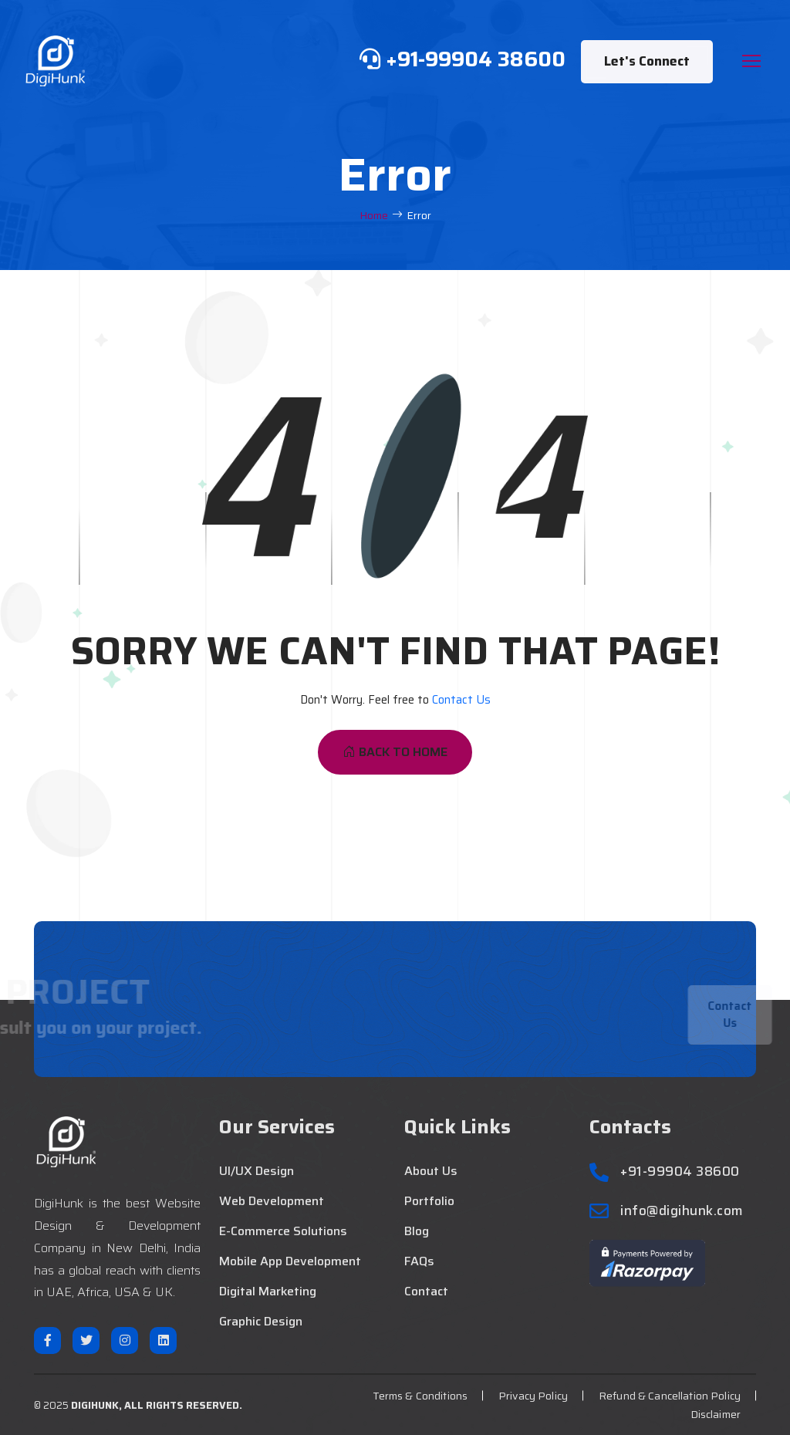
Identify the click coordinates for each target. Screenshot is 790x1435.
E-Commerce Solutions (283, 1231)
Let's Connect (647, 61)
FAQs (419, 1261)
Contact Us (461, 699)
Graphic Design (260, 1321)
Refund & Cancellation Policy (670, 1395)
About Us (430, 1171)
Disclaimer (715, 1414)
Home (374, 216)
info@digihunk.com (682, 1211)
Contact (426, 1291)
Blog (416, 1231)
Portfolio (429, 1201)
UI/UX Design (256, 1171)
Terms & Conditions (420, 1395)
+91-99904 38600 (680, 1171)
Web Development (271, 1201)
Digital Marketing (267, 1291)
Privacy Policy (533, 1395)
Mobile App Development (290, 1261)
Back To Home (395, 751)
